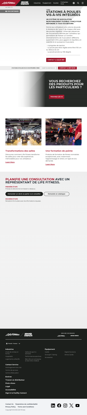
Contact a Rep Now (67, 68)
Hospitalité (9, 356)
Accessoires (49, 357)
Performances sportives (33, 356)
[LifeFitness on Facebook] (59, 405)
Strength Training (51, 355)
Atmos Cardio (69, 355)
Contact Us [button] (9, 404)
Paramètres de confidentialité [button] (26, 404)
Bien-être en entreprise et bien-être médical (33, 360)
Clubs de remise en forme (11, 352)
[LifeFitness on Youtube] (77, 405)
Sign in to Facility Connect (16, 393)
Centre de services (11, 370)
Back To (9, 7)
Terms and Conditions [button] (26, 407)
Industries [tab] (37, 3)
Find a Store (10, 383)
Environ (8, 377)
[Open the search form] (78, 3)
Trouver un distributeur (15, 380)
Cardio (47, 352)
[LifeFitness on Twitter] (71, 405)
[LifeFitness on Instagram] (65, 405)
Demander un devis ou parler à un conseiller (24, 194)
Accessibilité (10, 390)
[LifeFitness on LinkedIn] (53, 405)
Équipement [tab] (47, 3)
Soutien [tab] (56, 3)
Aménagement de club (13, 367)
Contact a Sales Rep (56, 60)
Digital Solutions (70, 352)
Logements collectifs (12, 359)
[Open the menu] (82, 3)
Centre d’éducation (12, 373)
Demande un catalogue (56, 194)
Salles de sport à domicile (30, 352)
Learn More (10, 162)
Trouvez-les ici (56, 97)
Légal (7, 386)
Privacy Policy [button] (10, 407)
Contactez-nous (64, 3)
